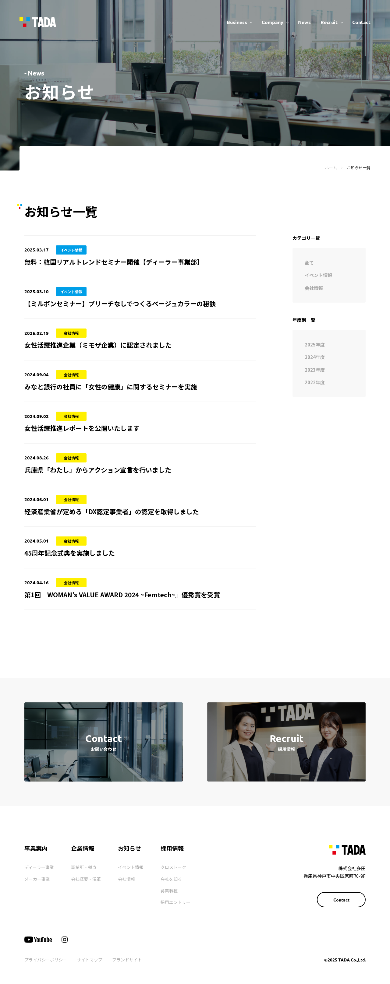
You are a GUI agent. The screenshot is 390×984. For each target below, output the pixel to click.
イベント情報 (131, 867)
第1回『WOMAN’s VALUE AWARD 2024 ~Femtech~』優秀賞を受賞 (122, 594)
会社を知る (171, 879)
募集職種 (169, 890)
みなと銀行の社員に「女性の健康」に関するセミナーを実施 (110, 386)
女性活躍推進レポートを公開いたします (82, 428)
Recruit (329, 22)
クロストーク (173, 867)
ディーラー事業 (39, 867)
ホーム (331, 167)
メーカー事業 (37, 879)
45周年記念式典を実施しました (69, 552)
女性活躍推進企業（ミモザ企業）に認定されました (98, 345)
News (304, 22)
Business (237, 22)
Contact (361, 22)
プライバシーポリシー (45, 960)
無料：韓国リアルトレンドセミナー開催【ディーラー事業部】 (113, 261)
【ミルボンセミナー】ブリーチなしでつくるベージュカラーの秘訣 (120, 303)
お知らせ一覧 (358, 167)
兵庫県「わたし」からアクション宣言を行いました (97, 469)
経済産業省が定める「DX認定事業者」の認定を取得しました (111, 511)
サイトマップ (89, 960)
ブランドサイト (127, 960)
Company (272, 22)
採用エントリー (175, 902)
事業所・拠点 (84, 867)
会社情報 (126, 879)
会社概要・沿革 (86, 879)
